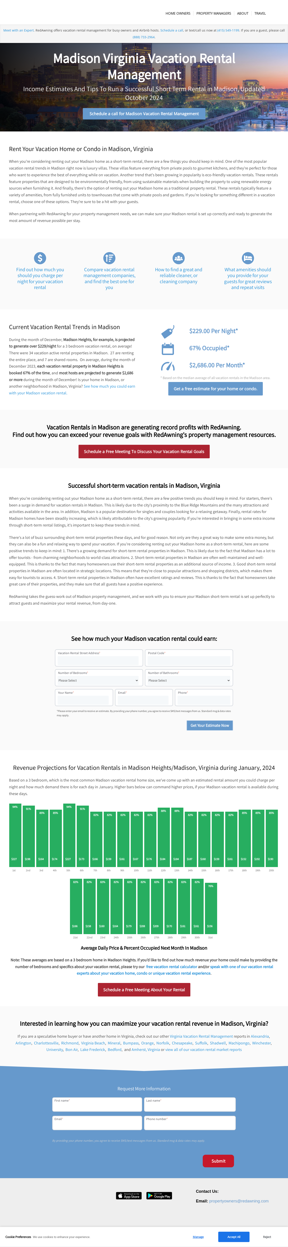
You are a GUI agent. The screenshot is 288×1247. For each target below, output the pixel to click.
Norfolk (162, 1043)
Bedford (115, 1050)
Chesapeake (182, 1043)
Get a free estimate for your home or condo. (215, 389)
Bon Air (71, 1050)
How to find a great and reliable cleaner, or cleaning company (178, 276)
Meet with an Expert (18, 32)
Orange (147, 1043)
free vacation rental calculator (171, 967)
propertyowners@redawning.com (239, 1202)
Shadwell (218, 1043)
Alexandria (260, 1037)
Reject (267, 1237)
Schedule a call (171, 32)
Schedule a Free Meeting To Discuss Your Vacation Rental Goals (144, 452)
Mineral (114, 1043)
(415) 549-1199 (228, 32)
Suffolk (201, 1043)
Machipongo (239, 1043)
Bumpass (131, 1043)
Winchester (261, 1043)
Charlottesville (46, 1043)
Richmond (70, 1043)
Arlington (23, 1043)
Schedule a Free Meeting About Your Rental (144, 990)
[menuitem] (178, 13)
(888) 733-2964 (144, 39)
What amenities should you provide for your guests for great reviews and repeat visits (248, 279)
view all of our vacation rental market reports (203, 1050)
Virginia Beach (93, 1043)
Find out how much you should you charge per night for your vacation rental (40, 279)
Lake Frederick (92, 1050)
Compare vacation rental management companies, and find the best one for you (109, 279)
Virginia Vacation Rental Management (201, 1037)
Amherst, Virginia (146, 1050)
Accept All (233, 1237)
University (54, 1050)
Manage (198, 1237)
